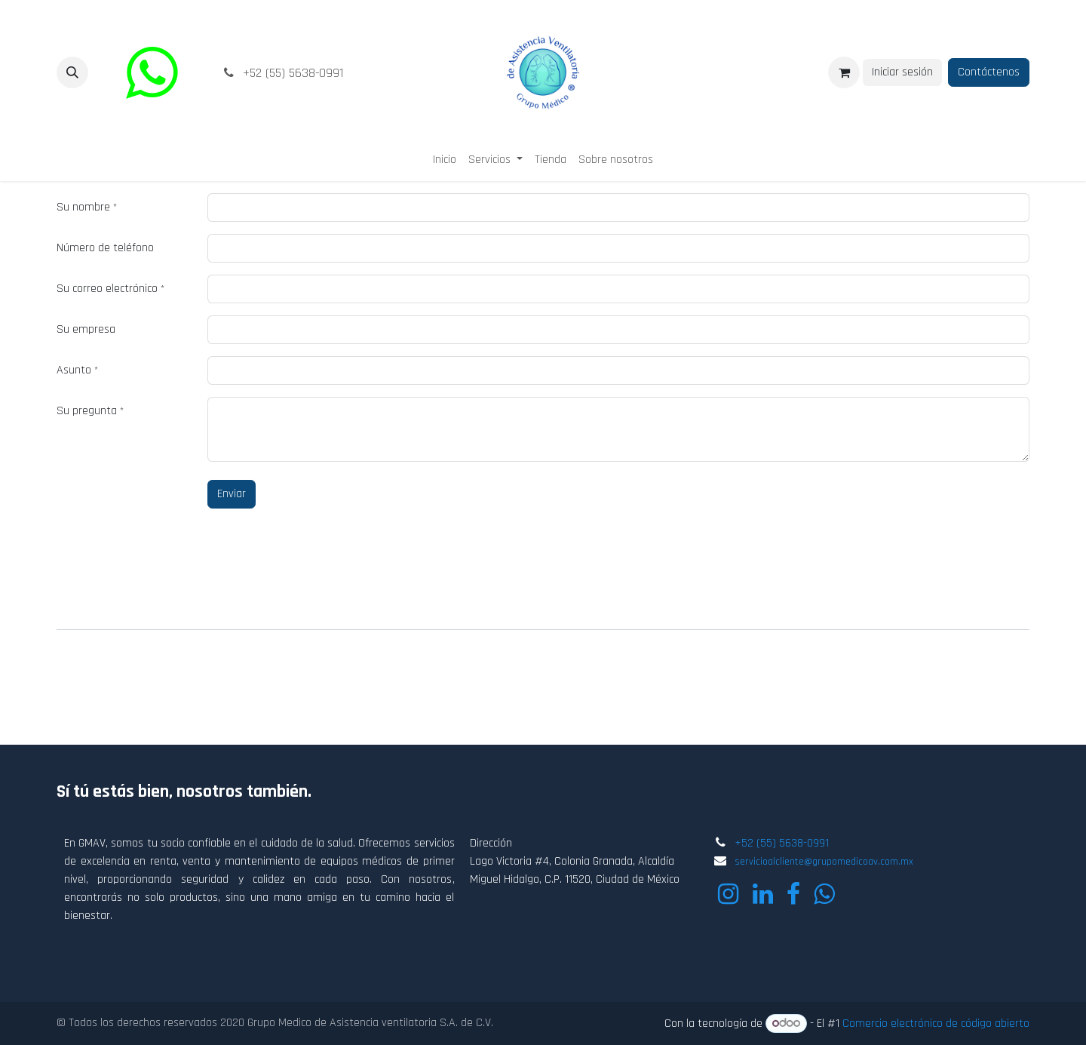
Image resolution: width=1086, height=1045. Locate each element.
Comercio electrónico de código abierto (935, 1023)
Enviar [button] (231, 494)
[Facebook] (793, 894)
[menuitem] (444, 160)
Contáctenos (989, 72)
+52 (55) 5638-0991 (782, 843)
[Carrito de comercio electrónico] (844, 72)
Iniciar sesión (902, 72)
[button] (72, 72)
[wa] (151, 72)
